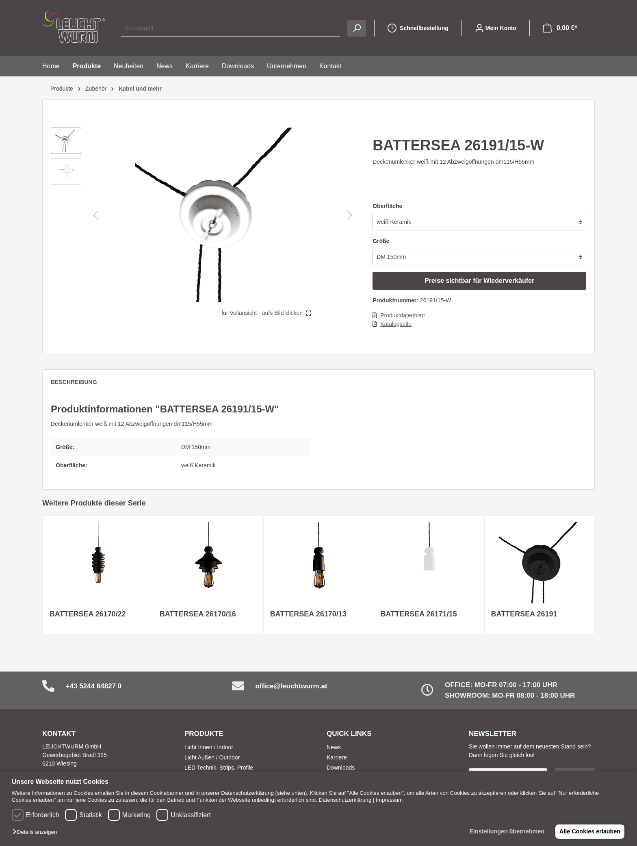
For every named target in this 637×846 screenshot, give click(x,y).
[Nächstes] (350, 215)
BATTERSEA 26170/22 (88, 614)
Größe (381, 241)
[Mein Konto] (495, 28)
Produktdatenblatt (402, 315)
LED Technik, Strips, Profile (218, 767)
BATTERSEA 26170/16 (198, 614)
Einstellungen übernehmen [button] (505, 831)
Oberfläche (387, 206)
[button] (37, 832)
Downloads (341, 767)
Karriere (337, 757)
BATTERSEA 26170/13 (308, 614)
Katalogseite (396, 324)
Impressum (389, 800)
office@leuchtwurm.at (291, 686)
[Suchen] (356, 28)
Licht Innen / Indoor (208, 747)
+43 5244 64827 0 (94, 686)
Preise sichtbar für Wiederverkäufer (479, 280)
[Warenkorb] (560, 28)
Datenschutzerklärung (345, 800)
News (334, 747)
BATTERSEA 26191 (524, 614)
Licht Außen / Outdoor (212, 757)
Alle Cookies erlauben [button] (589, 831)
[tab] (78, 384)
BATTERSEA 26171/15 (419, 614)
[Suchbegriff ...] (230, 28)
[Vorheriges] (95, 215)
